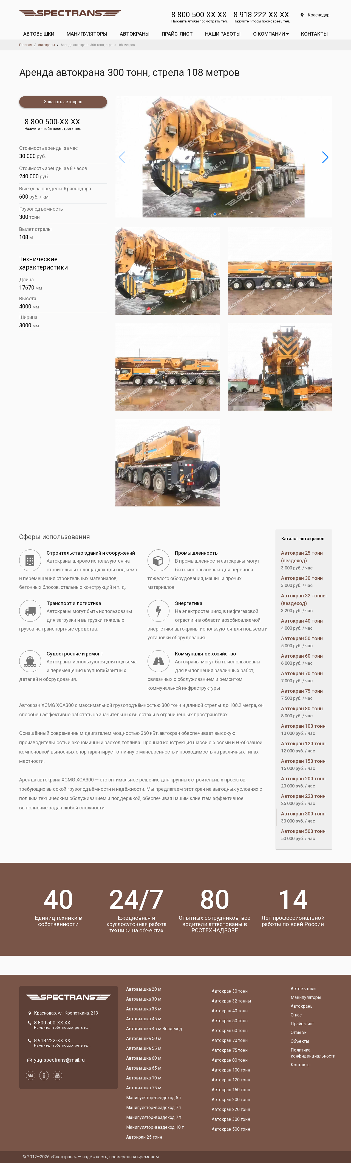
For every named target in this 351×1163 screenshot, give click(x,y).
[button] (215, 214)
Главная (25, 45)
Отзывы (299, 1032)
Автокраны (302, 1006)
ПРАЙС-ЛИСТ (177, 34)
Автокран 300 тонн (231, 1119)
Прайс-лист (302, 1023)
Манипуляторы (306, 997)
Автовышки (303, 988)
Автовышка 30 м (143, 999)
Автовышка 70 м (143, 1078)
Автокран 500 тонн (231, 1129)
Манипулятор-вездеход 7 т (153, 1107)
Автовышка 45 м (143, 1018)
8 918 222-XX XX (261, 14)
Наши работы (222, 34)
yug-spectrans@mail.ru (59, 1060)
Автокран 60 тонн (230, 1030)
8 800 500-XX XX (199, 14)
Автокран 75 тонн (230, 1050)
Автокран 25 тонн (144, 1137)
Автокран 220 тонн (231, 1109)
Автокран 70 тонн (230, 1040)
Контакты (301, 1064)
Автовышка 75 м (143, 1087)
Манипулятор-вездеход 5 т (153, 1097)
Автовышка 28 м (143, 989)
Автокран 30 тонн (230, 991)
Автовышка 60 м (143, 1058)
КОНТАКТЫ (314, 34)
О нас (296, 1015)
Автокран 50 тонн (230, 1020)
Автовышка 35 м (143, 1009)
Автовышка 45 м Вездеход (154, 1028)
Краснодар (315, 15)
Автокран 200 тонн (231, 1099)
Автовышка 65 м (143, 1068)
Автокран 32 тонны (231, 1001)
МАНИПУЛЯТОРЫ (87, 34)
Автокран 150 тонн (231, 1089)
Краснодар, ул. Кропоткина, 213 (66, 1013)
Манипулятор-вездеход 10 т (155, 1127)
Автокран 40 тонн (230, 1010)
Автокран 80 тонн (230, 1060)
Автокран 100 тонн (231, 1070)
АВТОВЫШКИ (38, 34)
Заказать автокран (63, 101)
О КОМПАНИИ (271, 34)
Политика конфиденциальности (313, 1053)
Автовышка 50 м (143, 1038)
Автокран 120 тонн (231, 1079)
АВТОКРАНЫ (134, 34)
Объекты (300, 1041)
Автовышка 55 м (143, 1048)
